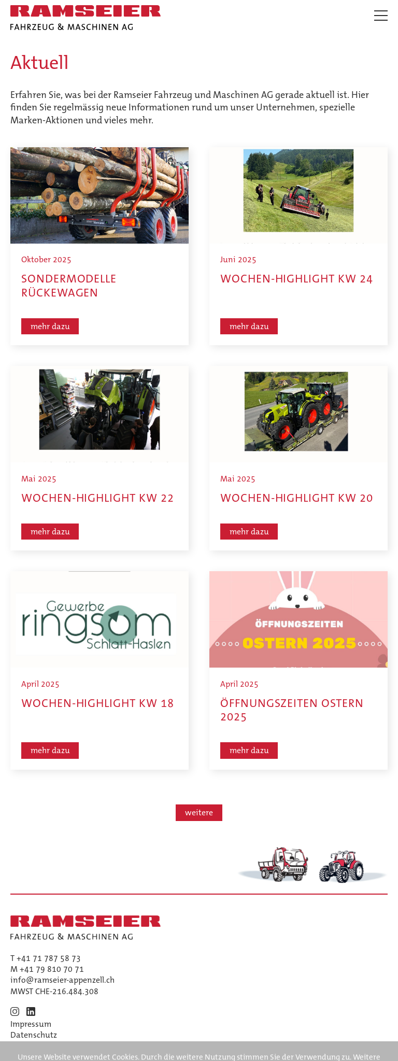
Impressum (30, 1023)
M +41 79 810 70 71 (47, 969)
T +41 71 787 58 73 (45, 958)
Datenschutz (33, 1034)
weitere (199, 812)
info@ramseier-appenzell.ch (62, 979)
